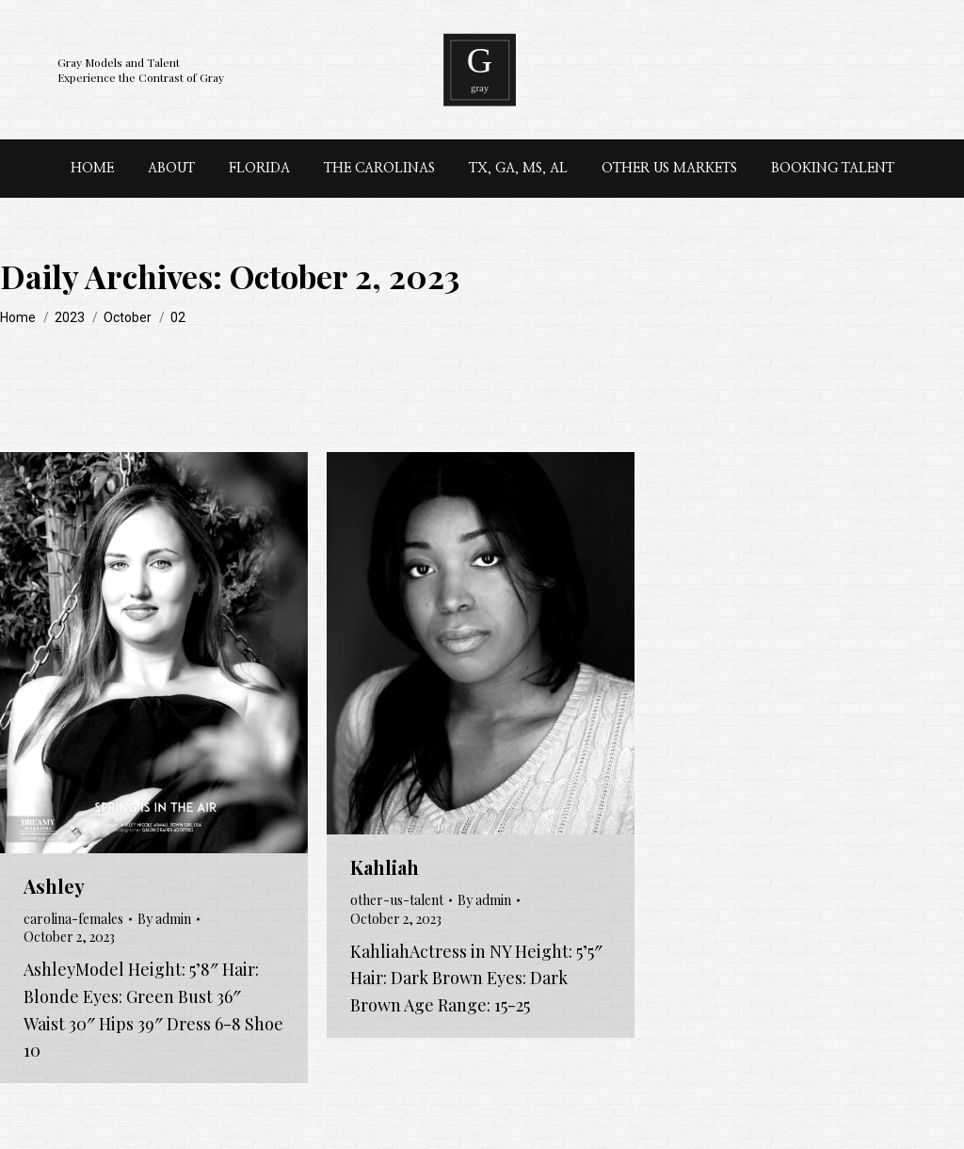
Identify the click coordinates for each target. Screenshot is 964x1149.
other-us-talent (396, 900)
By (164, 919)
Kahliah (384, 867)
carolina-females (73, 919)
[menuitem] (92, 168)
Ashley (54, 885)
